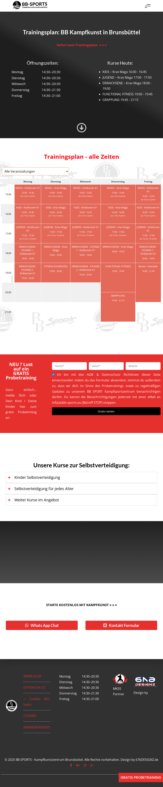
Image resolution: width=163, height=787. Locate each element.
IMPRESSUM (32, 676)
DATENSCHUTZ (34, 687)
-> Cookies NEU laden (36, 702)
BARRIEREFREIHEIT (36, 727)
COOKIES (29, 716)
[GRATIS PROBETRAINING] (141, 777)
